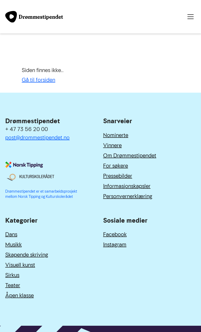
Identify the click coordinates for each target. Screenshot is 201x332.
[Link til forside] (34, 16)
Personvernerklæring (127, 196)
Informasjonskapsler (126, 186)
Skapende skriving (26, 254)
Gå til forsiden (38, 80)
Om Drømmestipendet (129, 155)
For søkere (115, 165)
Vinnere (112, 145)
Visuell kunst (20, 265)
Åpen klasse (19, 295)
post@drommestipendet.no (37, 137)
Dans (11, 234)
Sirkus (12, 275)
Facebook (115, 234)
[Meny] (190, 16)
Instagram (114, 244)
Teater (12, 285)
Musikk (13, 244)
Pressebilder (117, 176)
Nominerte (115, 135)
